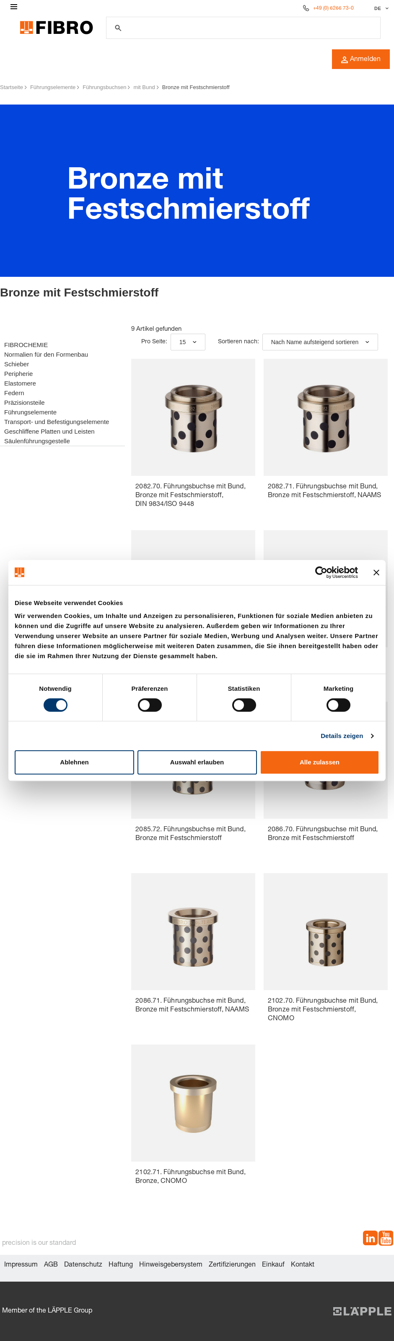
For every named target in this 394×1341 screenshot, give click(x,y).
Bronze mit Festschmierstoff (196, 87)
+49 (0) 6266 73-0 (333, 8)
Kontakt (302, 1265)
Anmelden (361, 59)
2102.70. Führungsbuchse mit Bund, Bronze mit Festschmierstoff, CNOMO (323, 1010)
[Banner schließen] (376, 572)
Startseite (11, 87)
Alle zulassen (320, 762)
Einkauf (273, 1265)
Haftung (121, 1265)
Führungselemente (52, 87)
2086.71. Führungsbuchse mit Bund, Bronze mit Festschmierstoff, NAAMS (192, 1006)
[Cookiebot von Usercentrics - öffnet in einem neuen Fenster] (321, 572)
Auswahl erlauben (197, 762)
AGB (51, 1265)
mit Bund (144, 87)
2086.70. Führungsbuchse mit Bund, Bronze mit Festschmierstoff (323, 834)
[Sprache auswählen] (380, 8)
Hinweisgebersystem (170, 1265)
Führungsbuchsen (104, 87)
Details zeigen (342, 735)
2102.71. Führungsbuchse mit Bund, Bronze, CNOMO (190, 1177)
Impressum (21, 1265)
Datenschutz (83, 1265)
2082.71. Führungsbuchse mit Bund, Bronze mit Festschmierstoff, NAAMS (324, 491)
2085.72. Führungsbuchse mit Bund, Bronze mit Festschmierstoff (190, 834)
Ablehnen (74, 762)
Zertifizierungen (232, 1265)
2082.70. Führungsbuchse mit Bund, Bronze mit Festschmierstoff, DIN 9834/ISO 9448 (190, 496)
